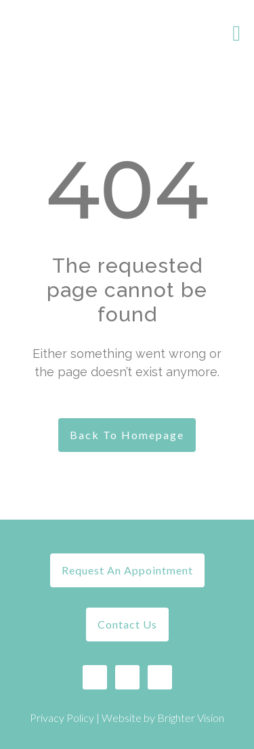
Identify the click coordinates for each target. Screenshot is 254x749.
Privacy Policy (62, 717)
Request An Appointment (127, 570)
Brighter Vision (190, 717)
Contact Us (127, 624)
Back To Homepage (127, 434)
